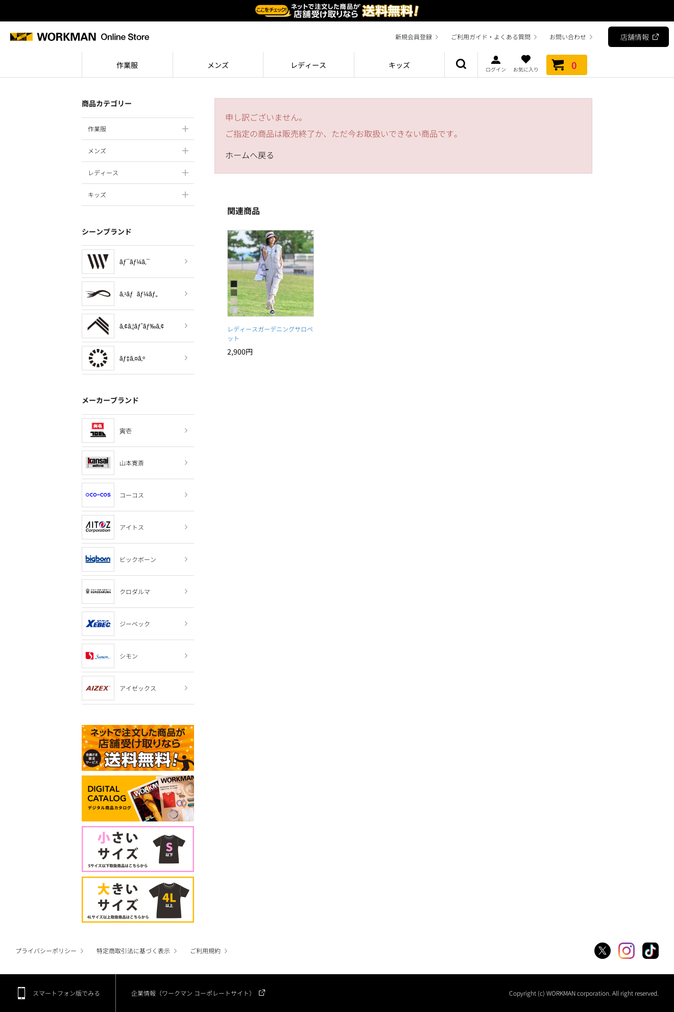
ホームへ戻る (249, 155)
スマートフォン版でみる (66, 993)
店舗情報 (634, 37)
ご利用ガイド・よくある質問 (491, 36)
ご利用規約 (205, 950)
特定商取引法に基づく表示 (133, 950)
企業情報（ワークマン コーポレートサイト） (193, 993)
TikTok (650, 951)
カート (566, 65)
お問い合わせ (567, 36)
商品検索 (461, 65)
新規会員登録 (413, 36)
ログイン (496, 63)
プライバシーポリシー (46, 950)
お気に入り (526, 63)
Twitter (602, 951)
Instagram (626, 951)
